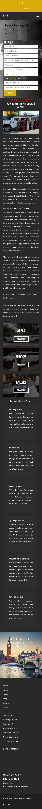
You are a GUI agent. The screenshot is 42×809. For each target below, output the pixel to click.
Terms (5, 707)
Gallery (6, 703)
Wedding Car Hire (10, 719)
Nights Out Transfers (11, 737)
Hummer (25, 230)
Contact (6, 694)
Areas (5, 690)
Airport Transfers (10, 728)
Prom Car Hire (8, 724)
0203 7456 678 (26, 8)
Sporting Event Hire (10, 741)
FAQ (5, 699)
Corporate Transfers (11, 732)
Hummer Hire (8, 786)
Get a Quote (16, 8)
